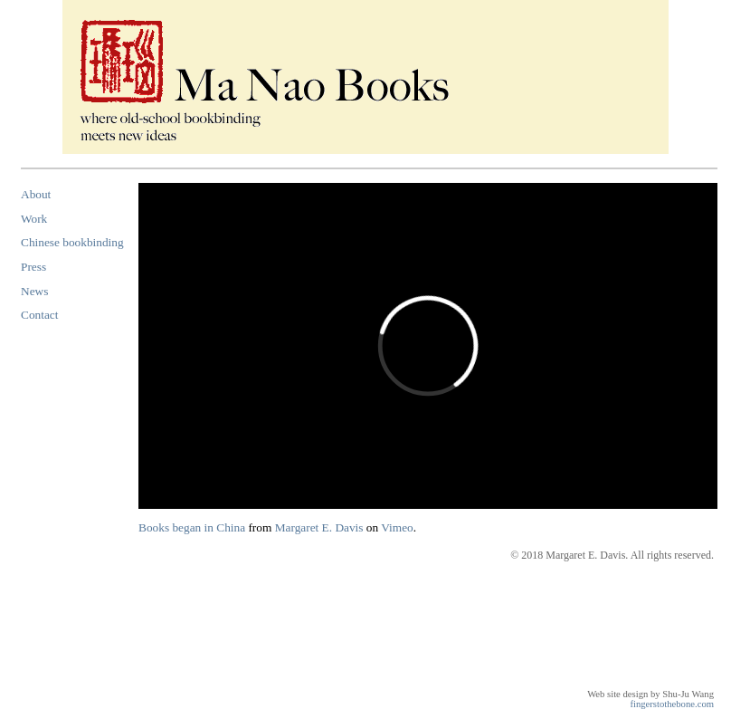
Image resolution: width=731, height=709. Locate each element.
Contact (39, 314)
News (34, 291)
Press (33, 266)
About (36, 194)
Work (34, 218)
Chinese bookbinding (72, 242)
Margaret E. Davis (319, 527)
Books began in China (191, 527)
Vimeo (397, 527)
